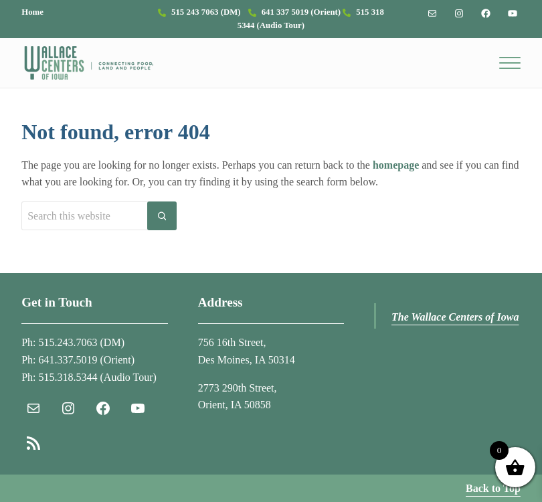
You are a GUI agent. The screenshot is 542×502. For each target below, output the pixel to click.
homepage (396, 165)
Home (32, 12)
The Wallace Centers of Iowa (455, 317)
